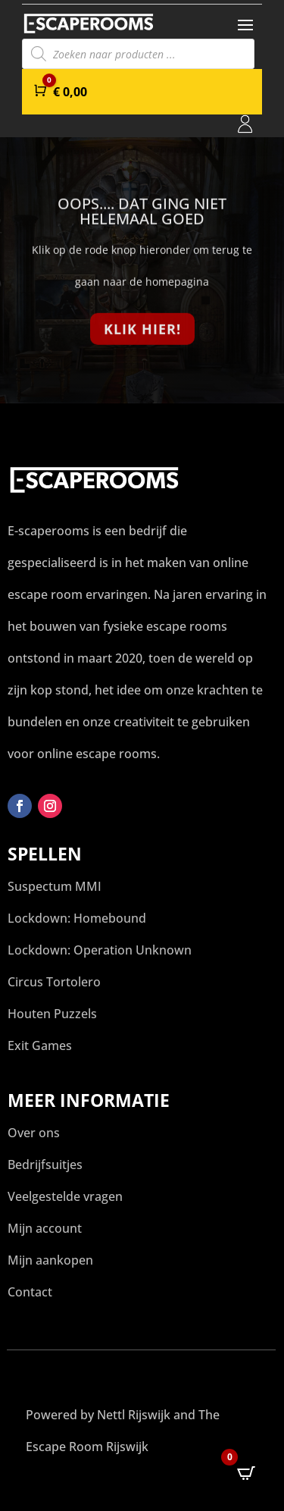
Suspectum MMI (54, 886)
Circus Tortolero (54, 981)
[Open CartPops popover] (246, 1473)
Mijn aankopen (50, 1260)
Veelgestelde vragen (65, 1196)
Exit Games (40, 1045)
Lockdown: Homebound (77, 918)
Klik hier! (142, 332)
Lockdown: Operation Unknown (100, 950)
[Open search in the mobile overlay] (138, 54)
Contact (30, 1292)
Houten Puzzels (52, 1013)
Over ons (34, 1132)
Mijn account (45, 1228)
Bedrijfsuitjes (45, 1164)
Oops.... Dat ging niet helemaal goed (142, 215)
